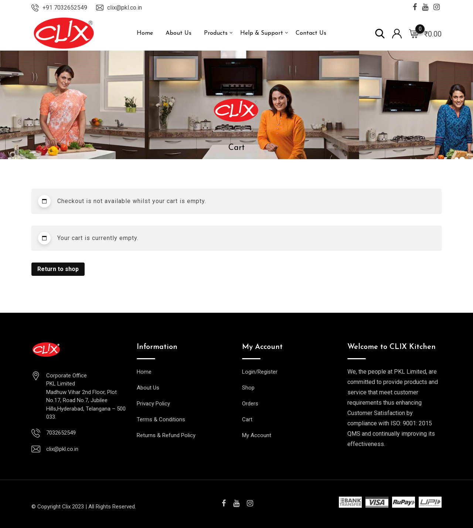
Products (216, 33)
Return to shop (58, 268)
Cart (247, 419)
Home (145, 33)
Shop (248, 387)
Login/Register (260, 371)
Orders (250, 403)
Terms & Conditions (161, 419)
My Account (256, 435)
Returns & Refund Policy (166, 435)
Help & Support (261, 33)
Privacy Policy (153, 403)
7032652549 (61, 432)
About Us (178, 33)
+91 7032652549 (64, 7)
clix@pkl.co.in (124, 7)
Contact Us (311, 33)
